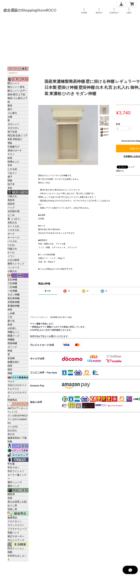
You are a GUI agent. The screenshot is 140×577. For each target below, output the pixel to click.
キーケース (13, 237)
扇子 (9, 176)
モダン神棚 (13, 294)
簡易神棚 (12, 343)
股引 (9, 109)
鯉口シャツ (13, 83)
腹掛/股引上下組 (16, 94)
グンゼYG (12, 426)
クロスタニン (14, 521)
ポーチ (11, 233)
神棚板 (11, 339)
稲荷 (9, 365)
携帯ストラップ (15, 263)
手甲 (9, 165)
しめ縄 (11, 313)
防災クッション (15, 548)
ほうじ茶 (12, 505)
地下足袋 (12, 131)
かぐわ (11, 252)
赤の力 (11, 434)
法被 (9, 116)
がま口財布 (13, 259)
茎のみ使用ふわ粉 (17, 501)
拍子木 (11, 184)
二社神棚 (12, 287)
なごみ (11, 214)
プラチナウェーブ (17, 528)
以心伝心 (12, 430)
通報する (120, 171)
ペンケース (13, 267)
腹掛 (9, 105)
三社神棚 (12, 283)
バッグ (11, 207)
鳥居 (9, 324)
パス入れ (12, 241)
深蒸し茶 (12, 509)
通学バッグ (13, 485)
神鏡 (9, 373)
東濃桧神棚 (13, 305)
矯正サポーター (15, 536)
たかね (11, 244)
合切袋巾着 (13, 211)
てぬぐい (12, 172)
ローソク (12, 346)
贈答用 (11, 494)
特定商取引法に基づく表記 (61, 317)
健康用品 (12, 517)
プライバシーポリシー (39, 317)
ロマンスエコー (15, 525)
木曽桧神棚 (13, 301)
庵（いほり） (14, 218)
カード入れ (13, 226)
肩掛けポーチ (14, 150)
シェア (132, 167)
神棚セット (13, 331)
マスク (11, 381)
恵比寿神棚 (13, 298)
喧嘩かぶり (13, 161)
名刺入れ (12, 222)
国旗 (9, 180)
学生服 (11, 463)
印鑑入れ (12, 248)
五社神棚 (12, 279)
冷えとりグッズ (15, 540)
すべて (47, 291)
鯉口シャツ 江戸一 (17, 90)
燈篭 (9, 350)
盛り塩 (11, 320)
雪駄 (9, 142)
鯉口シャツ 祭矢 (16, 86)
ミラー (11, 256)
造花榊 (11, 358)
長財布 (11, 199)
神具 (9, 309)
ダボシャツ (13, 124)
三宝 (9, 316)
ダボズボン (13, 127)
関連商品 (12, 399)
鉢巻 (9, 157)
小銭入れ (12, 196)
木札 (9, 187)
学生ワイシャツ (15, 471)
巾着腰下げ (13, 146)
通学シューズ (14, 482)
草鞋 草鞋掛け (14, 139)
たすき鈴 (12, 169)
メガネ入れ (13, 229)
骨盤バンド (13, 532)
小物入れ (12, 271)
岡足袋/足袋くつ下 (17, 135)
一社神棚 (12, 290)
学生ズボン (13, 467)
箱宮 (9, 369)
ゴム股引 (12, 112)
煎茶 (9, 497)
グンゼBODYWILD (17, 415)
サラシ (11, 154)
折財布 (11, 203)
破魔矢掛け (13, 361)
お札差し (12, 328)
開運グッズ (13, 335)
